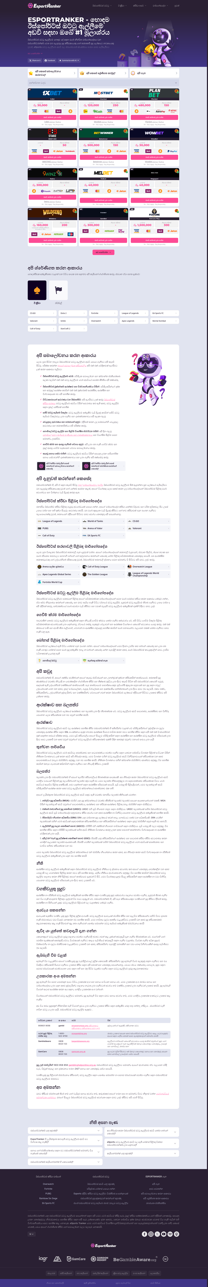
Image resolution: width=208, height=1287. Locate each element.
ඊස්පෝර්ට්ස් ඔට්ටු (101, 5)
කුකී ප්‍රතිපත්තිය (90, 1283)
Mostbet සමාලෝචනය (103, 121)
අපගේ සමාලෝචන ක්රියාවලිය (72, 365)
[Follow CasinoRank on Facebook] (144, 1234)
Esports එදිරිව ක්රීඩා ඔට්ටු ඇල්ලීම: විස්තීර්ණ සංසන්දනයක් (101, 1193)
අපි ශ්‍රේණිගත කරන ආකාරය (156, 1198)
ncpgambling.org (79, 1033)
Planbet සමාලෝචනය (154, 121)
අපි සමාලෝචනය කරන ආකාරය (156, 1193)
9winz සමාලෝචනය (52, 201)
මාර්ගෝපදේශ (159, 5)
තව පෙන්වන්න (103, 252)
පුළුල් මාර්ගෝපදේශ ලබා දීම (90, 485)
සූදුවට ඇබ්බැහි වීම (123, 1283)
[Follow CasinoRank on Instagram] (151, 1234)
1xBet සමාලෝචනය (52, 121)
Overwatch (48, 1184)
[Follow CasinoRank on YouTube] (163, 1234)
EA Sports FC (48, 1203)
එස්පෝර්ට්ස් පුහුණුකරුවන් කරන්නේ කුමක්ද (101, 1198)
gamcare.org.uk (78, 1051)
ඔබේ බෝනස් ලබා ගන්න (52, 117)
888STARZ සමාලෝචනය (52, 161)
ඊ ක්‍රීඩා (121, 5)
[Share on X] (35, 60)
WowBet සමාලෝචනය (154, 161)
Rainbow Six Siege (48, 1198)
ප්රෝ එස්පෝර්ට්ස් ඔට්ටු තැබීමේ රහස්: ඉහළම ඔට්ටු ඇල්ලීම (101, 1203)
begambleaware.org (80, 1041)
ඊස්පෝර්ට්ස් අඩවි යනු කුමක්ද (100, 1184)
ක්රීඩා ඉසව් (138, 5)
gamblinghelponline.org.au (82, 1065)
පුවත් (177, 5)
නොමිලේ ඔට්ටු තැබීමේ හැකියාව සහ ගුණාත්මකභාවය (68, 435)
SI (31, 1234)
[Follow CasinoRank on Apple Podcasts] (176, 1234)
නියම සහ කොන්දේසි (55, 1283)
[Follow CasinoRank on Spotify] (170, 1234)
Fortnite (48, 1188)
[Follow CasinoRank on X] (157, 1234)
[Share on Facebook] (50, 60)
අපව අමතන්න (156, 1188)
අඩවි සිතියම (155, 1283)
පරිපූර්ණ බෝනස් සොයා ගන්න (101, 1188)
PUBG (48, 1193)
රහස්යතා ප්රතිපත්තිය (156, 1203)
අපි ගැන (156, 1184)
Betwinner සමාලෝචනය (103, 161)
